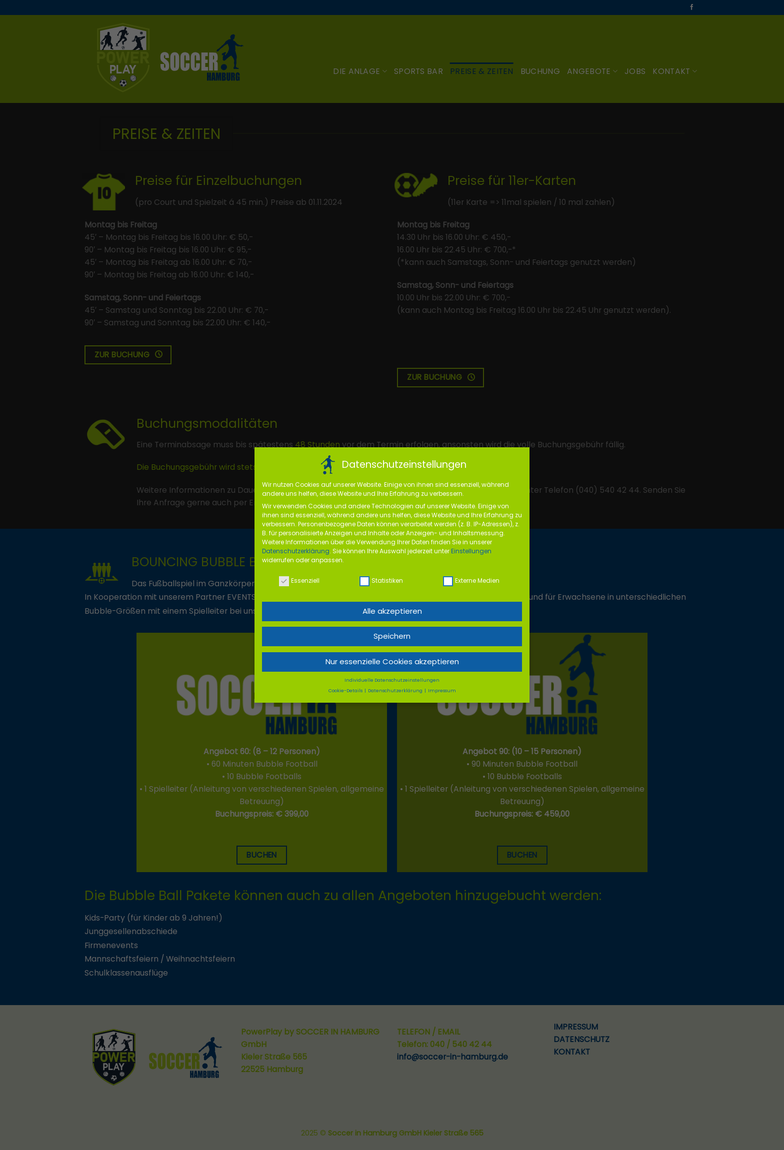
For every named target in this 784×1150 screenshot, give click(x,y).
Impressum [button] (442, 688)
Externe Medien (471, 577)
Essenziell (299, 577)
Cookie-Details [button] (346, 688)
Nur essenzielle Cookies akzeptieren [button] (392, 659)
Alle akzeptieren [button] (392, 608)
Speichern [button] (392, 633)
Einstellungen (471, 548)
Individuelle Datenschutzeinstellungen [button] (392, 678)
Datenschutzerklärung (296, 548)
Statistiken (381, 577)
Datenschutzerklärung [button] (396, 688)
